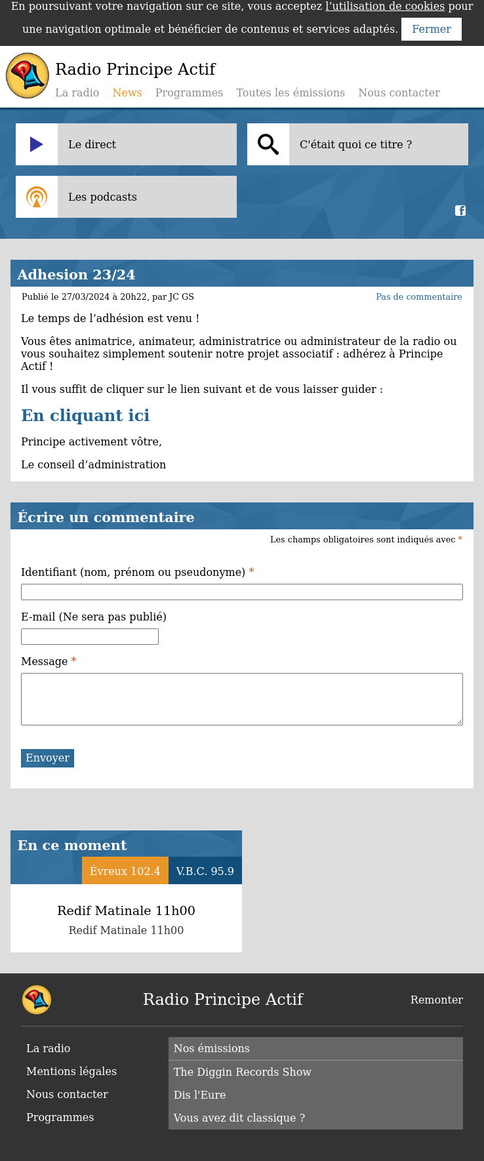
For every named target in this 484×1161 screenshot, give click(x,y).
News (127, 93)
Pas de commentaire (419, 297)
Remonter (437, 1000)
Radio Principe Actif (135, 69)
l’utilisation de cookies (385, 6)
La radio (77, 93)
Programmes (189, 93)
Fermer (431, 29)
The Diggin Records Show (243, 1072)
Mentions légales (71, 1071)
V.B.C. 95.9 (205, 871)
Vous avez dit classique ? (240, 1118)
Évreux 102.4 (125, 871)
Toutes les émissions (290, 93)
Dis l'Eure (200, 1095)
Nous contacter (399, 93)
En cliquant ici (85, 415)
